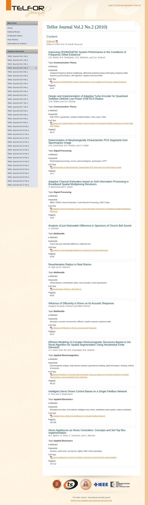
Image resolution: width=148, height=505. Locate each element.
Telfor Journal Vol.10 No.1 (18, 126)
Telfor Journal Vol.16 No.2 (18, 177)
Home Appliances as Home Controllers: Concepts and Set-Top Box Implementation (83, 457)
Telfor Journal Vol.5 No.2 (18, 91)
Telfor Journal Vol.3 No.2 (18, 76)
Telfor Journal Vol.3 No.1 (18, 72)
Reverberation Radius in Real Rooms (65, 289)
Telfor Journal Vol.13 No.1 (18, 150)
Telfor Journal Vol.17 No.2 (18, 185)
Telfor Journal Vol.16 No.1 (18, 173)
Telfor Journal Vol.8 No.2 (18, 115)
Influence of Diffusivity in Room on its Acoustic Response (73, 328)
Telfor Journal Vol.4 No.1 (18, 80)
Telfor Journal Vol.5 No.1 (18, 87)
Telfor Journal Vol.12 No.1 (18, 142)
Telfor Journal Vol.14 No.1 (18, 157)
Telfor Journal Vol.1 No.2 (18, 60)
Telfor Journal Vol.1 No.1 (18, 56)
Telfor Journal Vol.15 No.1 (18, 165)
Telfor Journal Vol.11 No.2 (18, 138)
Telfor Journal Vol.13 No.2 (18, 154)
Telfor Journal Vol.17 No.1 (18, 181)
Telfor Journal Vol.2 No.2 (18, 68)
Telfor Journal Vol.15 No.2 (18, 169)
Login (110, 5)
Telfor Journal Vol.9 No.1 (18, 119)
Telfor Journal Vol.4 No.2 (18, 83)
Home (10, 28)
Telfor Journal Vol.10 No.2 (18, 130)
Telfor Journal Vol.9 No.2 (18, 122)
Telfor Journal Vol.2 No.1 (18, 64)
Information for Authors (17, 43)
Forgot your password (123, 5)
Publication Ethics (15, 36)
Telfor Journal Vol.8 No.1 (18, 111)
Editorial (52, 41)
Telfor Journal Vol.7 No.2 (18, 107)
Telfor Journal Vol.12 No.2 (18, 146)
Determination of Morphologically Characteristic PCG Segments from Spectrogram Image (85, 167)
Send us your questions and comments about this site (91, 501)
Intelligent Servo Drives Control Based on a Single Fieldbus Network (77, 416)
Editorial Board (14, 32)
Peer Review (13, 40)
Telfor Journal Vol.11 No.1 (18, 134)
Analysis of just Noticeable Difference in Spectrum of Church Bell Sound (79, 250)
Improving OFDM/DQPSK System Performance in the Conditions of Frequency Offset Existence (88, 82)
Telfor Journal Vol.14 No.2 (18, 161)
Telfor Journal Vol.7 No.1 (18, 103)
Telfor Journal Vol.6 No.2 (18, 99)
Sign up (137, 5)
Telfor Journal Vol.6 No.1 (18, 95)
